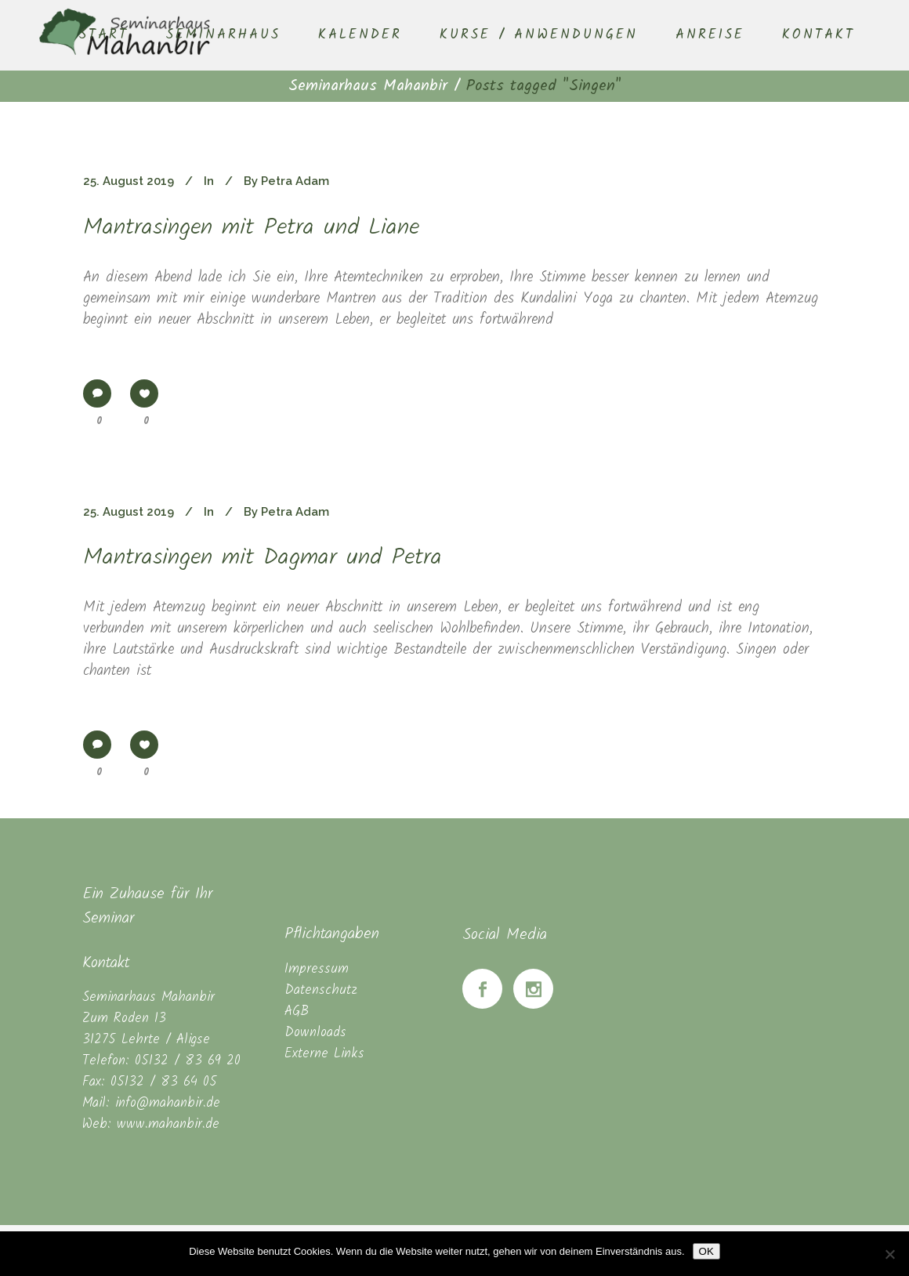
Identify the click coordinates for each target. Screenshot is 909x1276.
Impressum (316, 969)
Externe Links (324, 1053)
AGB (296, 1011)
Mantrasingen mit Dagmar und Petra (262, 558)
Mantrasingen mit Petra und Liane (251, 228)
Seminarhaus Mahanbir (367, 86)
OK (706, 1251)
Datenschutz (320, 990)
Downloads (315, 1032)
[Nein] (889, 1254)
